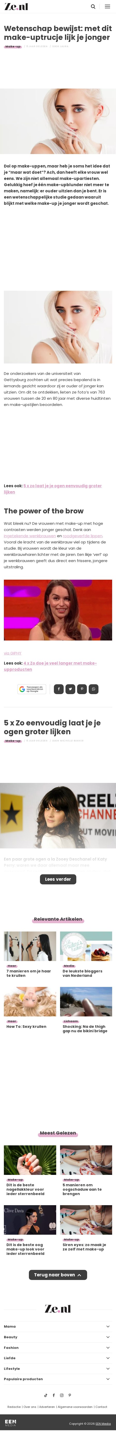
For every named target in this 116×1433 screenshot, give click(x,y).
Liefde (9, 1358)
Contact (101, 1407)
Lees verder (58, 879)
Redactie (14, 1407)
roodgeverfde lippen (82, 536)
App (93, 689)
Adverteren (47, 1407)
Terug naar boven (54, 1275)
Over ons (29, 1407)
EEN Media (103, 1424)
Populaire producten (23, 1379)
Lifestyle (12, 1368)
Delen (59, 689)
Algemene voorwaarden (75, 1407)
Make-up (12, 46)
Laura (64, 46)
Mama (10, 1326)
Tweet (70, 689)
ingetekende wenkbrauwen (30, 536)
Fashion (11, 1347)
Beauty (10, 1337)
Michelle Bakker (72, 740)
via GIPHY (12, 653)
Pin (82, 689)
